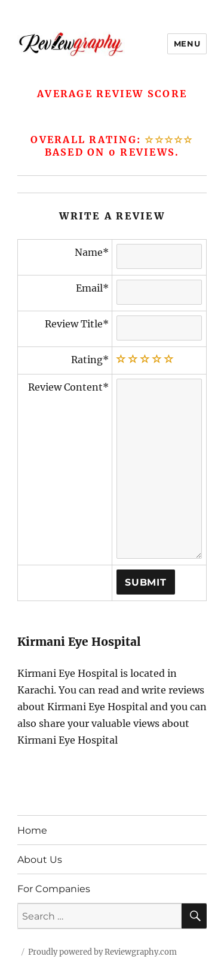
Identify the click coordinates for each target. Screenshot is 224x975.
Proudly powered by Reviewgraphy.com (102, 952)
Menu (187, 43)
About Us (39, 859)
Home (32, 830)
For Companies (53, 888)
